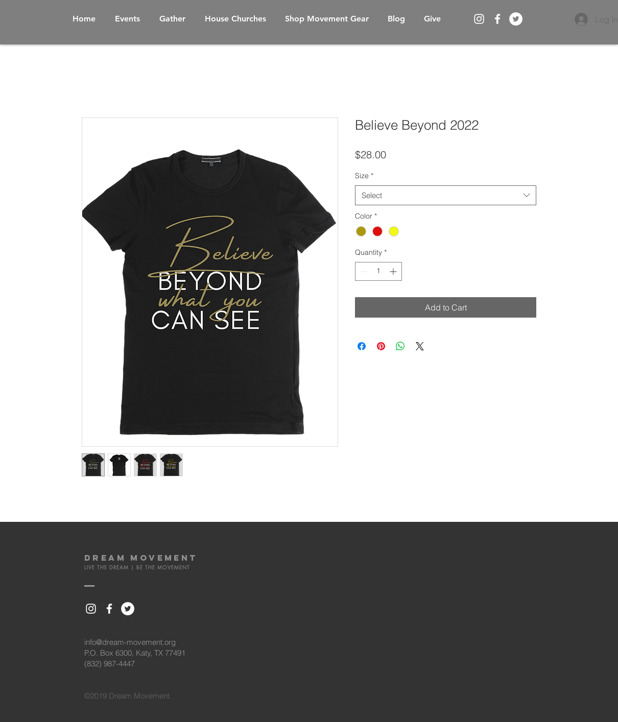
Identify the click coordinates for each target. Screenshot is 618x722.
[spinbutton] (378, 271)
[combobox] (445, 195)
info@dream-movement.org (130, 642)
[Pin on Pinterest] (381, 346)
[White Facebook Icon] (497, 19)
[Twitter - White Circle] (515, 19)
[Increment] (394, 271)
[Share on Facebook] (361, 346)
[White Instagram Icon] (479, 19)
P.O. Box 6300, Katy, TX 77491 (134, 653)
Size (364, 175)
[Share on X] (420, 346)
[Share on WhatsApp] (400, 346)
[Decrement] (362, 271)
